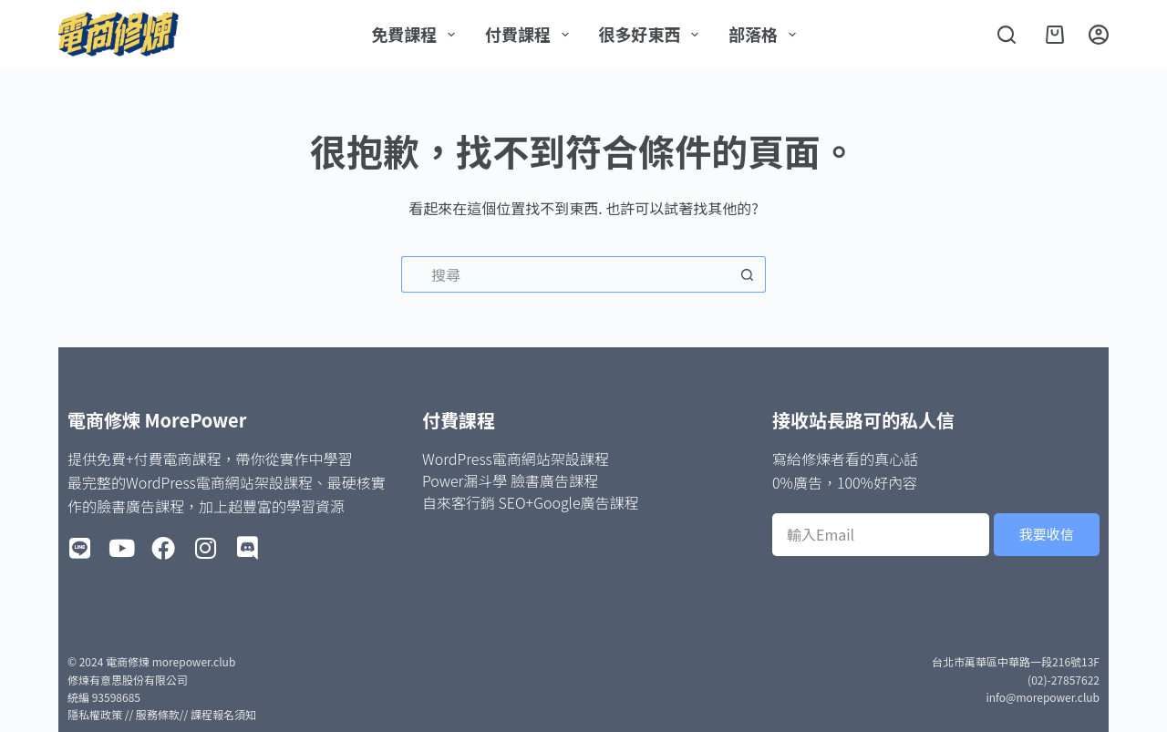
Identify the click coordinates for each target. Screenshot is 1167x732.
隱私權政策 (94, 714)
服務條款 (158, 714)
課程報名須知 (223, 714)
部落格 (765, 34)
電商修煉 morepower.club (170, 661)
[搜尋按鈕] (747, 274)
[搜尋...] (565, 274)
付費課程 (530, 34)
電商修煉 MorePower (156, 420)
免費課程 (416, 34)
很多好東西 (653, 34)
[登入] (1099, 35)
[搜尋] (1006, 35)
